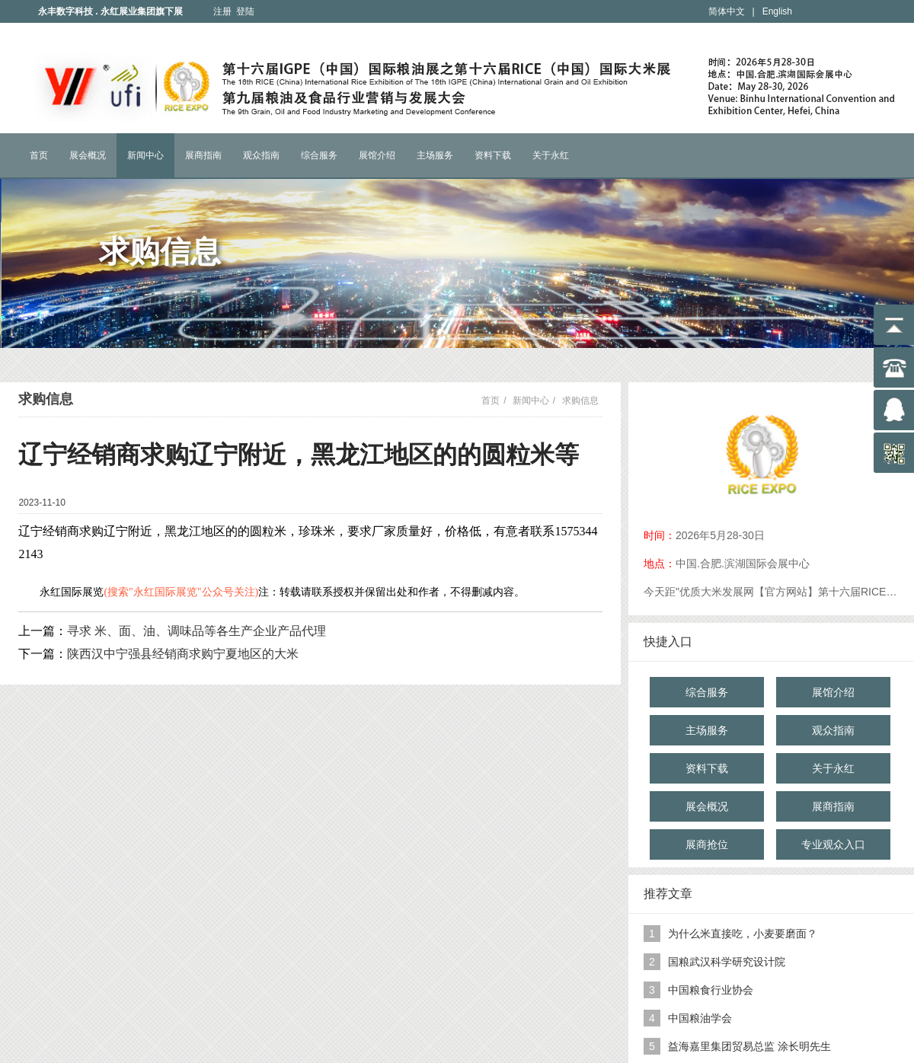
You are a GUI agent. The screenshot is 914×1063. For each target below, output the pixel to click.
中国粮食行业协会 (710, 990)
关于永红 (550, 155)
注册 (222, 11)
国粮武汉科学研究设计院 (726, 962)
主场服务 (435, 155)
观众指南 (261, 155)
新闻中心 (145, 155)
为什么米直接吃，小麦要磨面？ (742, 933)
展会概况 (87, 155)
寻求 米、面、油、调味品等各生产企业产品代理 (196, 630)
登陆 (245, 11)
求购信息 (580, 400)
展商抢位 (707, 844)
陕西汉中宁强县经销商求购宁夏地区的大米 (183, 653)
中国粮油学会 (700, 1018)
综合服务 (319, 155)
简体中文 (726, 11)
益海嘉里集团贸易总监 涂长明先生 (749, 1046)
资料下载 (493, 155)
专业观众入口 (833, 844)
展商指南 (203, 155)
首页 (39, 155)
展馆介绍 (377, 155)
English (777, 11)
